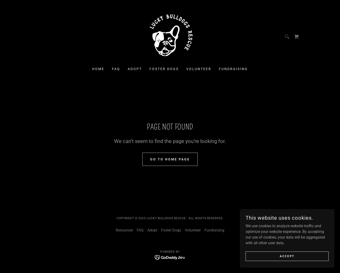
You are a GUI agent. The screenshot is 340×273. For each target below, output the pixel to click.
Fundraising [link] (233, 69)
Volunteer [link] (198, 69)
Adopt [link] (135, 69)
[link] (170, 36)
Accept (287, 256)
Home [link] (98, 69)
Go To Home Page (170, 159)
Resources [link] (124, 230)
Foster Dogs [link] (164, 69)
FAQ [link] (116, 69)
